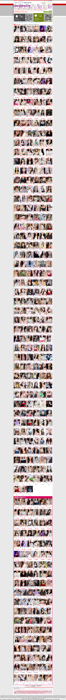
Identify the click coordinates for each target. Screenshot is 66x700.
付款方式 (43, 4)
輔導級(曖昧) (26, 9)
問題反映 (49, 4)
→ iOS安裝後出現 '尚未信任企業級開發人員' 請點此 (20, 22)
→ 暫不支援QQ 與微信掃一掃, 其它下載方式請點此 (33, 22)
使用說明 (38, 4)
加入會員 (32, 4)
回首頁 (15, 4)
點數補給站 (21, 4)
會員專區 (27, 4)
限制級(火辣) (20, 9)
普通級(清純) (31, 9)
